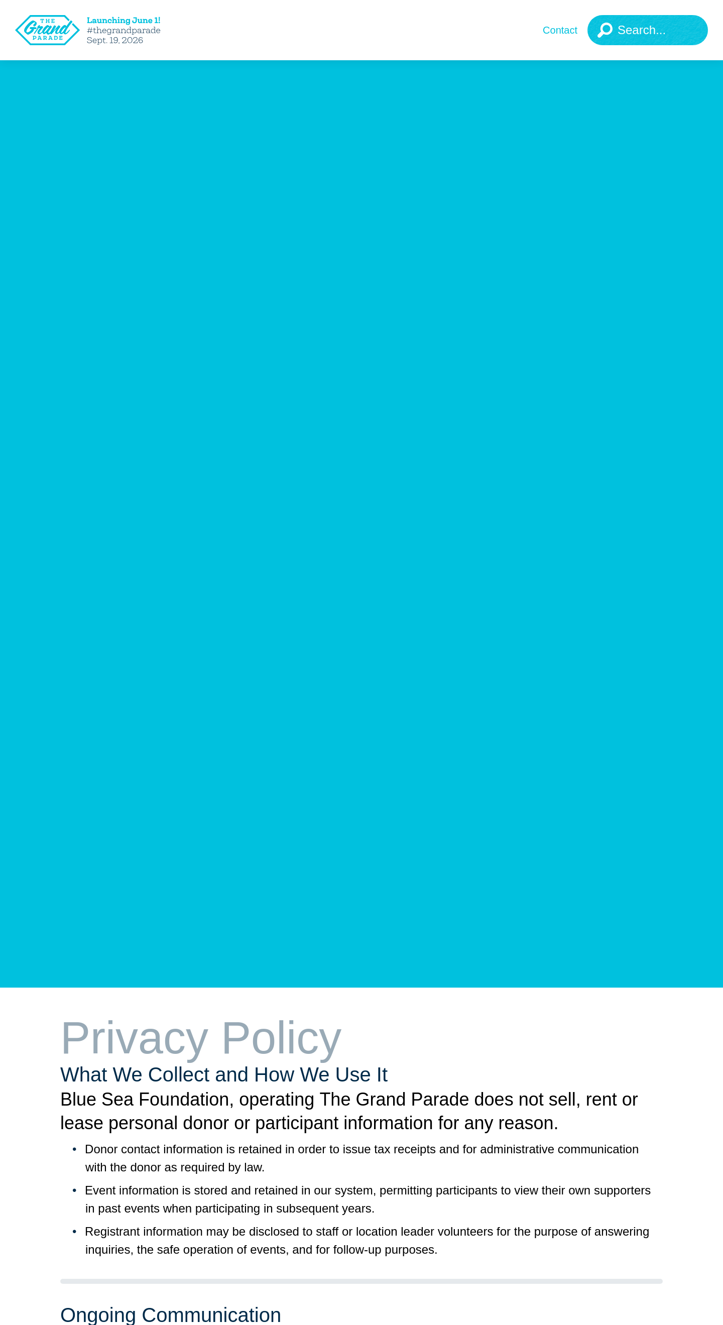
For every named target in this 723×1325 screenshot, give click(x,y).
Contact (560, 30)
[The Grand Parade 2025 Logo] (103, 30)
